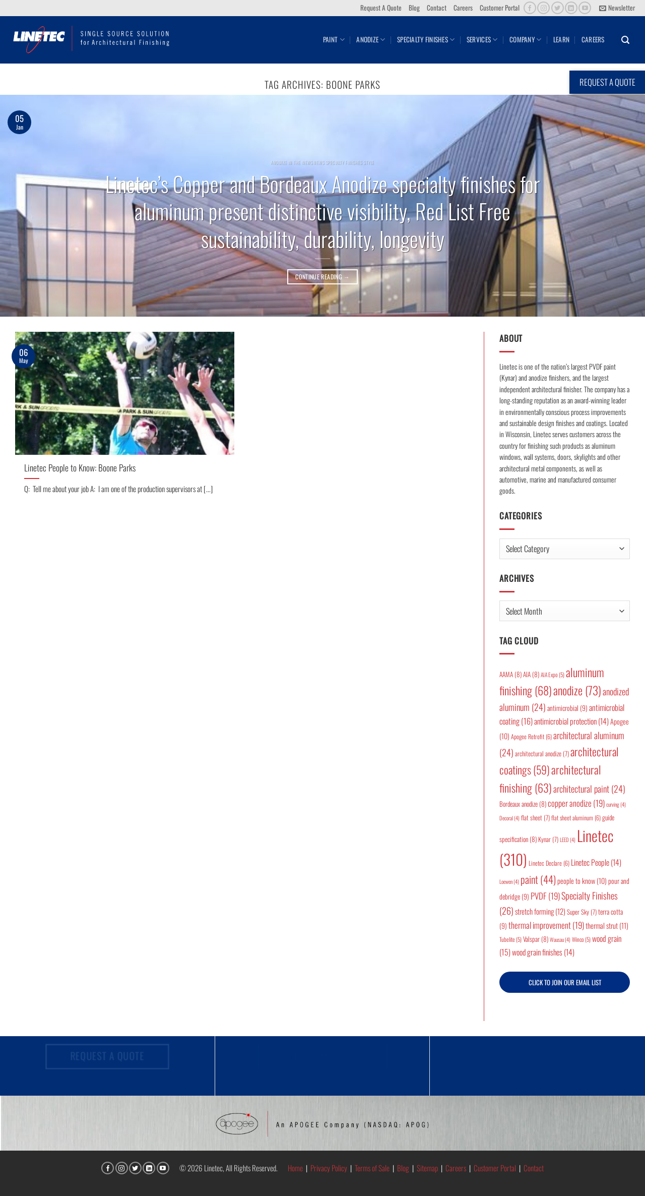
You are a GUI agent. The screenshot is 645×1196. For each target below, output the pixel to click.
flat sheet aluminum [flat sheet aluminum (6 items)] (576, 817)
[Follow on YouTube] (584, 8)
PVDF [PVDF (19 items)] (545, 895)
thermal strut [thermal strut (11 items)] (607, 925)
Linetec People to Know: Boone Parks (80, 467)
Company (525, 39)
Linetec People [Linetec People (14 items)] (596, 862)
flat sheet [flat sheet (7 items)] (535, 817)
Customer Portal (500, 8)
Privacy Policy (328, 1167)
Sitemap (427, 1167)
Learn (561, 39)
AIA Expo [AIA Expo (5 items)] (552, 674)
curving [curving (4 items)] (616, 804)
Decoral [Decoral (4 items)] (509, 818)
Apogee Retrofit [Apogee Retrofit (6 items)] (531, 736)
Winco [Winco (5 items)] (581, 939)
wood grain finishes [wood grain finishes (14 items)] (543, 952)
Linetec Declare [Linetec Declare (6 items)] (549, 863)
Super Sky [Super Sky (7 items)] (582, 912)
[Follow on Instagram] (543, 8)
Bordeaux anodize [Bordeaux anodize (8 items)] (522, 804)
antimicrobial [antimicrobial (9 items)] (567, 708)
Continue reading (322, 276)
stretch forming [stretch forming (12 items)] (540, 911)
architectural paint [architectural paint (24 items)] (589, 788)
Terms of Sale (372, 1167)
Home (295, 1167)
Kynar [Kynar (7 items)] (548, 839)
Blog (414, 8)
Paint (334, 39)
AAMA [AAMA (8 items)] (510, 674)
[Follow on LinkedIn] (571, 8)
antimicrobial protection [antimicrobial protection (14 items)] (571, 721)
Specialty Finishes (426, 39)
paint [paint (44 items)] (538, 879)
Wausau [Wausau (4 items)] (560, 939)
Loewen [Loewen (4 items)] (509, 881)
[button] (617, 8)
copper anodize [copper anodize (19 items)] (576, 803)
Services (482, 39)
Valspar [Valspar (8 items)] (535, 939)
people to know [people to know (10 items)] (582, 880)
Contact (436, 8)
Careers (463, 8)
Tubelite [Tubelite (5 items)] (510, 939)
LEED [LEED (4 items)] (567, 839)
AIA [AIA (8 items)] (531, 674)
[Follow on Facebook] (530, 8)
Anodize (370, 39)
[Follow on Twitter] (557, 8)
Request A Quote (381, 8)
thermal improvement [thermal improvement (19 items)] (546, 925)
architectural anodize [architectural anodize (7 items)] (542, 753)
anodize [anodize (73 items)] (577, 690)
